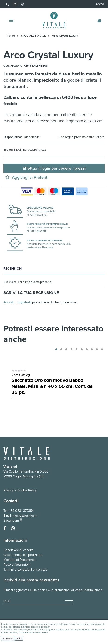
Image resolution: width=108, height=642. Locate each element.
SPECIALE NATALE (33, 36)
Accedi (100, 4)
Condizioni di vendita (18, 550)
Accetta (9, 638)
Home (11, 36)
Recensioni (12, 269)
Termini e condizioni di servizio (25, 569)
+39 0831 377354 (21, 511)
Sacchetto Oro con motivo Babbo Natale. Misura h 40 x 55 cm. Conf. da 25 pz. (52, 386)
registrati (24, 302)
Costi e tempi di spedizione (22, 555)
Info (19, 638)
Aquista (77, 403)
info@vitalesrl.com (24, 516)
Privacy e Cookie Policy (20, 490)
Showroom (12, 520)
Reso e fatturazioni (16, 565)
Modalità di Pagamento (19, 560)
